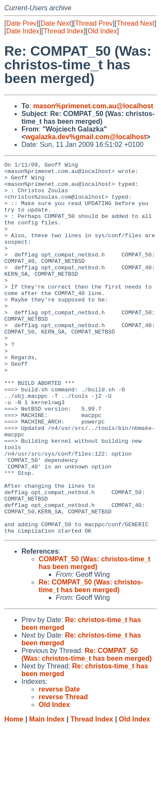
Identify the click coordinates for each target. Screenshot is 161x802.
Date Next (55, 23)
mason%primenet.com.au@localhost (93, 106)
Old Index (102, 31)
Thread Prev (94, 23)
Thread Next (135, 23)
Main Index (47, 793)
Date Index (22, 31)
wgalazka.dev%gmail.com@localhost (85, 136)
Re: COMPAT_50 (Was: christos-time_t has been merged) (91, 660)
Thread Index (63, 31)
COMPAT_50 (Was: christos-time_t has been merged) (94, 637)
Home (13, 793)
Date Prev (21, 23)
